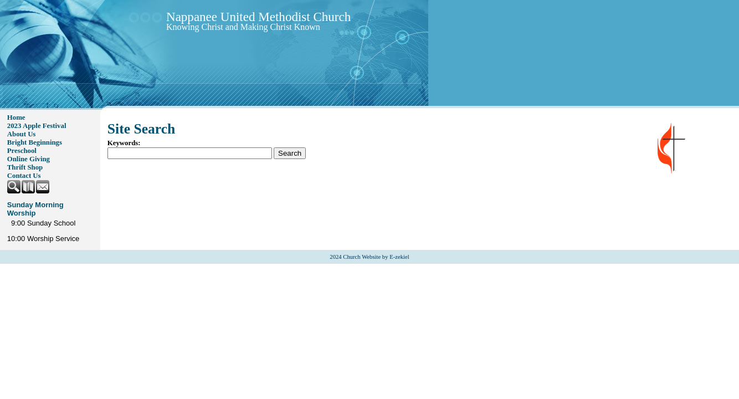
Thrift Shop (25, 167)
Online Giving (28, 159)
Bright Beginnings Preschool (34, 147)
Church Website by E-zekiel (376, 257)
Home (16, 117)
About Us (21, 134)
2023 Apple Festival (36, 126)
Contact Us (24, 176)
